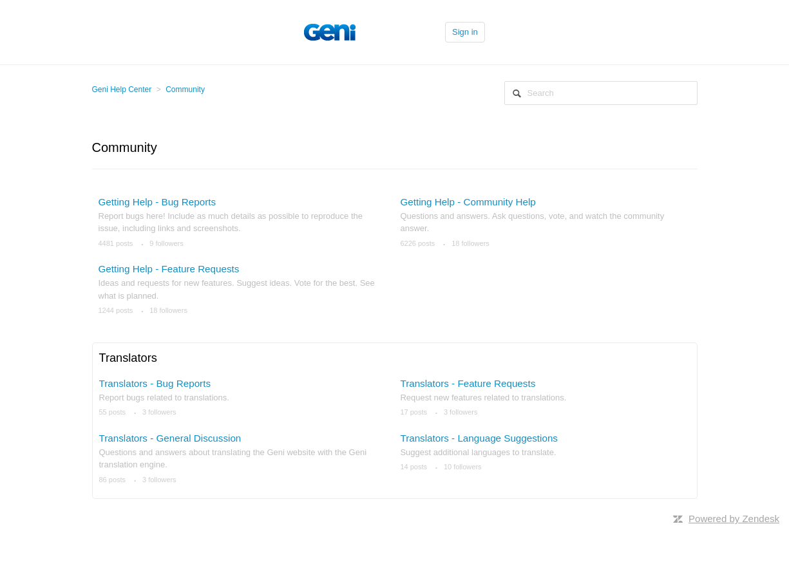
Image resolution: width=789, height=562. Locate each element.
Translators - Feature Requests (467, 383)
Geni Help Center (122, 89)
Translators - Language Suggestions (479, 438)
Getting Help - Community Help (467, 201)
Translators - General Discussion (170, 438)
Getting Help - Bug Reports (157, 201)
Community (185, 89)
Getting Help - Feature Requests (169, 268)
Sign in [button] (465, 32)
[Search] (601, 93)
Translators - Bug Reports (155, 383)
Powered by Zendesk (734, 518)
